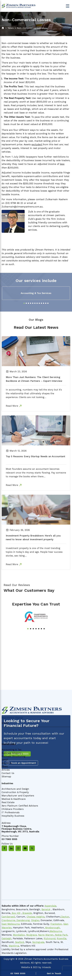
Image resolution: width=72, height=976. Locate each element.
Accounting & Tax (11, 749)
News (5, 766)
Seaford (19, 942)
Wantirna (14, 945)
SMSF (5, 759)
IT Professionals (10, 812)
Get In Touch (54, 973)
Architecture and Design (15, 789)
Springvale (38, 942)
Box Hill (15, 913)
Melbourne (56, 931)
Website (25, 967)
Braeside (27, 913)
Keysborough (52, 927)
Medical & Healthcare (14, 799)
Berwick (46, 909)
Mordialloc (19, 934)
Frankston (56, 924)
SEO (35, 967)
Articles (6, 769)
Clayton (64, 916)
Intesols (46, 967)
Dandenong (23, 920)
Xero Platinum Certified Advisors (20, 805)
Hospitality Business (13, 815)
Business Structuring (13, 756)
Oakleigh (7, 938)
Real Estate (8, 802)
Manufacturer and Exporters (18, 795)
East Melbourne (11, 924)
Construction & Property (15, 792)
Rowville (61, 938)
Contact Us (8, 773)
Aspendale (50, 905)
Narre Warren (45, 934)
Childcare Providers (13, 809)
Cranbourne (8, 920)
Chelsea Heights (36, 916)
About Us (7, 763)
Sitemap (6, 776)
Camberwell (8, 916)
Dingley (35, 920)
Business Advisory (12, 753)
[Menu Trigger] (67, 5)
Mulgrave (31, 934)
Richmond (49, 938)
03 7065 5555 (9, 839)
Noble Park (61, 934)
